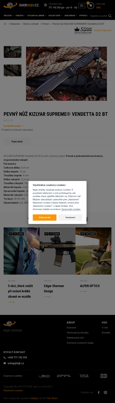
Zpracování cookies (70, 209)
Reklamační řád (75, 337)
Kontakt (106, 332)
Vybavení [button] (20, 16)
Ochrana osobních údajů (80, 342)
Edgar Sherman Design (54, 288)
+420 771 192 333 (17, 357)
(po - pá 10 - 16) (69, 7)
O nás (105, 327)
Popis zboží (17, 141)
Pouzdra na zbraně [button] (36, 16)
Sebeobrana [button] (70, 16)
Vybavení (15, 23)
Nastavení (70, 217)
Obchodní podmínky (77, 332)
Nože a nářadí (30, 23)
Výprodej (83, 16)
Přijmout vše (45, 217)
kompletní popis (12, 125)
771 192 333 (54, 7)
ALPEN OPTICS (90, 286)
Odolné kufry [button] (55, 16)
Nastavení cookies (13, 390)
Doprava (71, 327)
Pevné (45, 23)
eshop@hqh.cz (16, 363)
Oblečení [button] (8, 16)
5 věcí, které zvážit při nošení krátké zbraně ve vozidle (20, 291)
